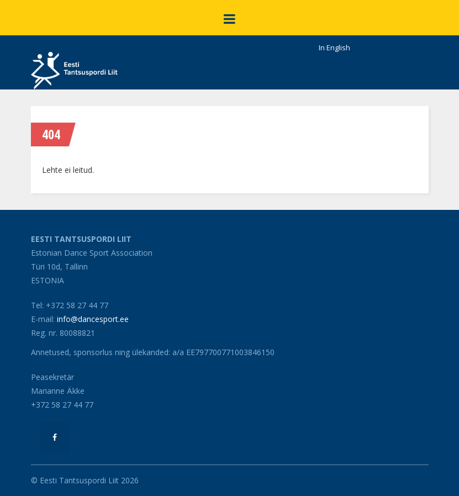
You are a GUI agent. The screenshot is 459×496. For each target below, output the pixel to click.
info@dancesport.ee (93, 319)
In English (334, 47)
